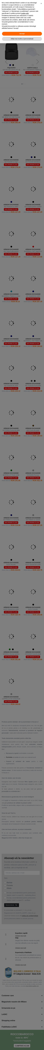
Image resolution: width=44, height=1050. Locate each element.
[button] (41, 3)
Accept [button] (22, 34)
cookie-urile (25, 13)
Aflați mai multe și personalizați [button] (22, 39)
